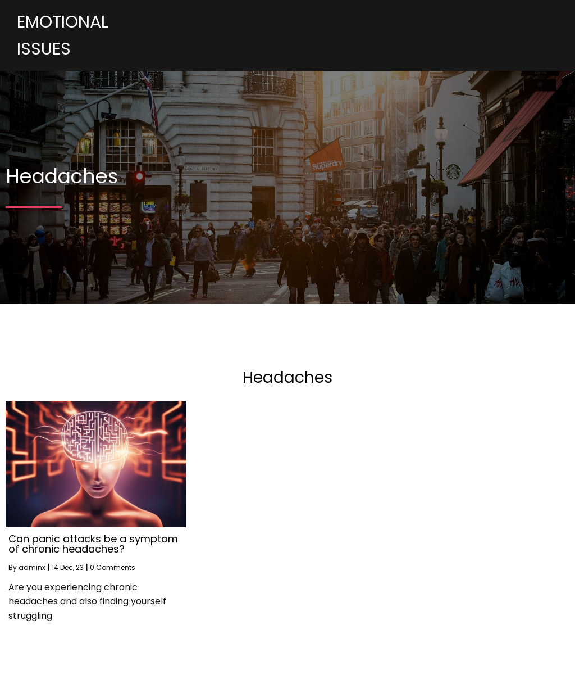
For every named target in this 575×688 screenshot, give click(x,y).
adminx (32, 567)
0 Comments (112, 567)
